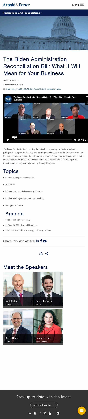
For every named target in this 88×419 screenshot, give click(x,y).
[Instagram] (35, 413)
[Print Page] (41, 254)
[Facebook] (41, 241)
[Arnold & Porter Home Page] (16, 4)
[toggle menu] (78, 4)
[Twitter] (44, 413)
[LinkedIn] (37, 241)
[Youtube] (50, 413)
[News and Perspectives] (56, 413)
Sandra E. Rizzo (54, 89)
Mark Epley (11, 89)
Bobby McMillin (25, 89)
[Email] (45, 241)
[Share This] (47, 254)
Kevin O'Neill (40, 89)
